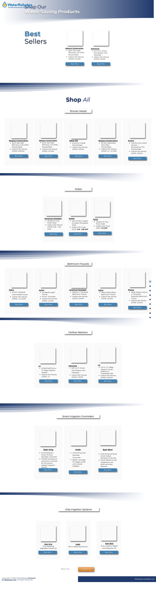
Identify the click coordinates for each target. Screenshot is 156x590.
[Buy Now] (75, 63)
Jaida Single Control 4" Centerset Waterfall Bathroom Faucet (139, 295)
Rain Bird (109, 544)
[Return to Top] (65, 569)
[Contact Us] (86, 569)
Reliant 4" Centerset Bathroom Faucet (80, 293)
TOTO (95, 219)
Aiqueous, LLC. (10, 580)
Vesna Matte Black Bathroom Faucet (108, 293)
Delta (11, 290)
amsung (95, 49)
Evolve (131, 141)
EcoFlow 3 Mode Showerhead (78, 144)
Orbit (78, 544)
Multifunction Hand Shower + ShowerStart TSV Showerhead (139, 146)
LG (39, 366)
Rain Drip (48, 544)
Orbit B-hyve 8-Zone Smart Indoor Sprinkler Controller (109, 456)
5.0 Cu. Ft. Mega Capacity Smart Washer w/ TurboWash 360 (107, 370)
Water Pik (73, 141)
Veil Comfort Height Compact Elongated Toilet (80, 223)
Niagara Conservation (74, 48)
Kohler (72, 219)
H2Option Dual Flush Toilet (53, 222)
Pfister (131, 290)
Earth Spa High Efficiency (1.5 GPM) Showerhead (76, 53)
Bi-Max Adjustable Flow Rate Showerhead (108, 145)
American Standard (53, 219)
